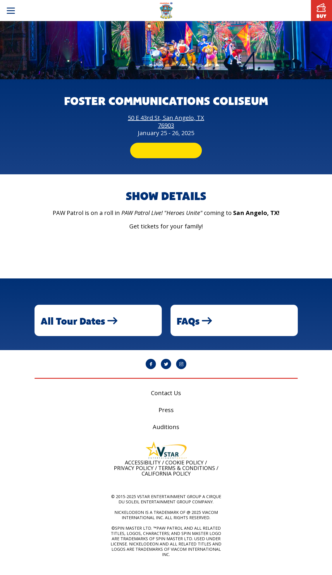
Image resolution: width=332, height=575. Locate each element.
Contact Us (166, 402)
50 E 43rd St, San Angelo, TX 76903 (166, 121)
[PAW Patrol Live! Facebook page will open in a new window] (151, 373)
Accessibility (143, 471)
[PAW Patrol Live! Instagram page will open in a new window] (181, 373)
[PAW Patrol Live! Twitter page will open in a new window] (166, 373)
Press (166, 419)
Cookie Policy (184, 471)
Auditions (166, 436)
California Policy (166, 482)
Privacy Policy (134, 477)
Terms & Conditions (186, 477)
